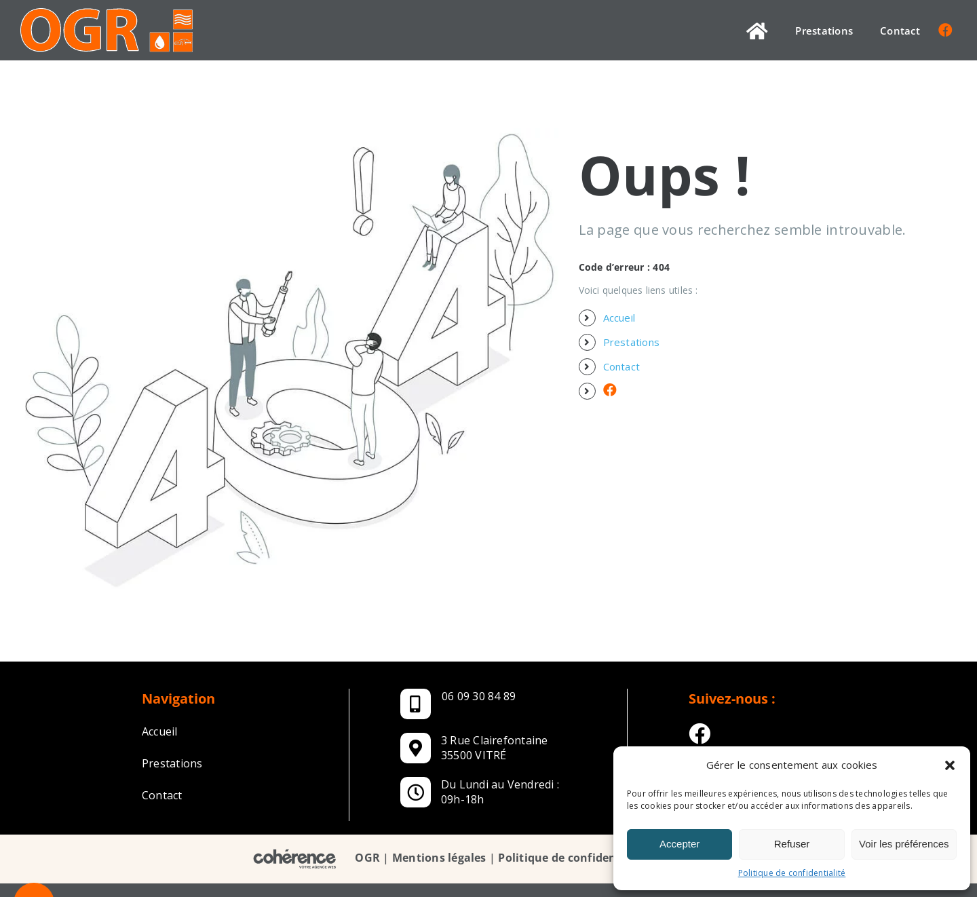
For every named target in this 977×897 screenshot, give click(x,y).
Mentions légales (439, 858)
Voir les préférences (904, 844)
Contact (621, 366)
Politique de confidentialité (792, 873)
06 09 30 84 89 (479, 696)
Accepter (679, 844)
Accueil (619, 317)
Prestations (631, 342)
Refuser (792, 844)
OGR (367, 858)
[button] (950, 765)
